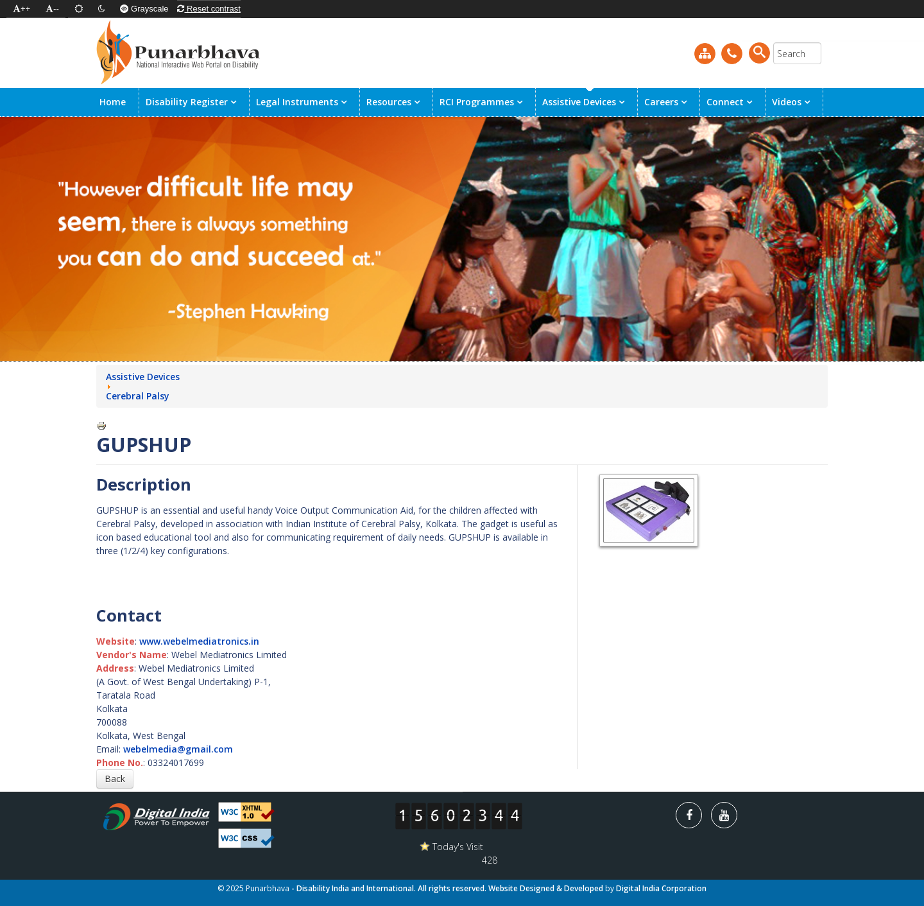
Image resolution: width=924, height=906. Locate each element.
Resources (390, 102)
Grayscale (144, 8)
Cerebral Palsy (137, 396)
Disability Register (187, 102)
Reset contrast (208, 8)
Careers (662, 102)
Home (112, 102)
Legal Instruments (297, 102)
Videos (786, 102)
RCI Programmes (478, 102)
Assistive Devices (579, 102)
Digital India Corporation (661, 888)
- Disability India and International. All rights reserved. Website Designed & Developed (448, 888)
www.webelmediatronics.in (199, 641)
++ (21, 8)
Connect (726, 102)
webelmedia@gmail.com (178, 749)
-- (52, 8)
